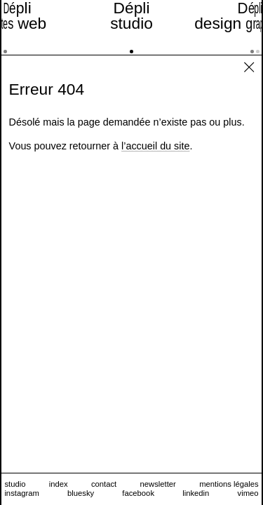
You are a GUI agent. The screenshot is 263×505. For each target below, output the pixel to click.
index (58, 484)
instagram (21, 493)
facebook (138, 493)
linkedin (195, 493)
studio (14, 484)
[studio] (131, 27)
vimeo (248, 493)
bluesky (80, 493)
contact (103, 484)
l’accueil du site (155, 146)
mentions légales (228, 484)
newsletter (158, 484)
